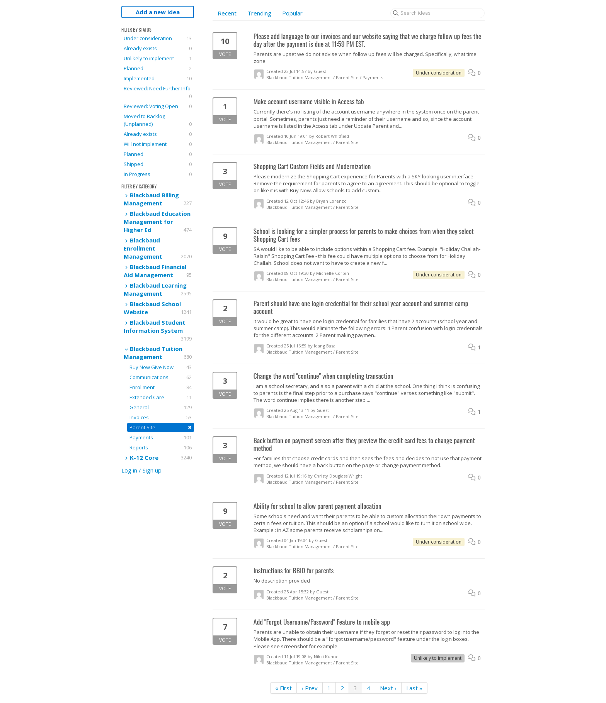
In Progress (158, 174)
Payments (160, 437)
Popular (292, 13)
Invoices (160, 417)
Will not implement (158, 144)
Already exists (158, 48)
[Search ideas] (437, 13)
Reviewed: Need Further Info (158, 92)
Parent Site (160, 427)
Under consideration (158, 38)
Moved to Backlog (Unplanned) (158, 120)
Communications (160, 377)
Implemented (158, 78)
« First (283, 688)
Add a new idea (158, 12)
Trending (259, 13)
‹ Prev (309, 688)
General (160, 407)
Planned (158, 68)
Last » (414, 688)
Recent (227, 13)
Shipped (158, 164)
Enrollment (160, 387)
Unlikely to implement (158, 58)
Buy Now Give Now (160, 367)
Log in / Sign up (141, 470)
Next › (388, 688)
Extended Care (160, 397)
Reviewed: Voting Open (158, 106)
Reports (160, 447)
